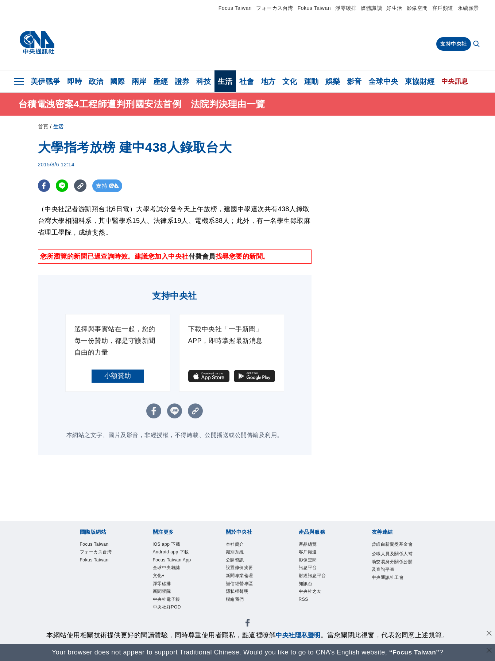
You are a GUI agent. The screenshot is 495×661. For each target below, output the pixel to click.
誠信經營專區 (240, 585)
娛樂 (332, 81)
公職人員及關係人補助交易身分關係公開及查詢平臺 (391, 570)
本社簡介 (235, 544)
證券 (182, 81)
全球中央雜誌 (167, 569)
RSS (304, 602)
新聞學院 (163, 594)
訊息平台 (308, 569)
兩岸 (139, 81)
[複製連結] (81, 185)
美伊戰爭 (46, 81)
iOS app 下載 (167, 544)
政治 (96, 81)
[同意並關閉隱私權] (488, 634)
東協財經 (420, 81)
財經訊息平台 (313, 577)
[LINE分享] (63, 185)
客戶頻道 (442, 8)
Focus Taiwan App (173, 561)
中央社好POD (168, 610)
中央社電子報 (167, 602)
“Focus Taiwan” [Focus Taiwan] (414, 652)
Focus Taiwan (235, 8)
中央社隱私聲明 (298, 635)
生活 (225, 81)
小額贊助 (117, 375)
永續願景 (468, 8)
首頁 (43, 127)
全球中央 (383, 81)
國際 (117, 81)
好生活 (394, 8)
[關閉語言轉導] (488, 651)
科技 (203, 81)
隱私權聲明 (238, 594)
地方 (268, 81)
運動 (311, 81)
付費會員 (202, 256)
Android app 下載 (172, 552)
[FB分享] (44, 185)
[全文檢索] (477, 44)
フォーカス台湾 (274, 8)
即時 (74, 81)
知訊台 (306, 585)
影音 (354, 81)
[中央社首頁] (37, 42)
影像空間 (417, 8)
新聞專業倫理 (240, 577)
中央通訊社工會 (389, 587)
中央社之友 (311, 594)
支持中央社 (453, 44)
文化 (289, 81)
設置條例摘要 (240, 569)
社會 (246, 81)
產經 (160, 81)
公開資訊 (235, 561)
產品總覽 (308, 544)
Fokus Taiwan (314, 8)
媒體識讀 (371, 8)
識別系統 (235, 552)
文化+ (159, 577)
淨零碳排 (345, 8)
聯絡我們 (235, 602)
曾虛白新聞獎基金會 (391, 549)
